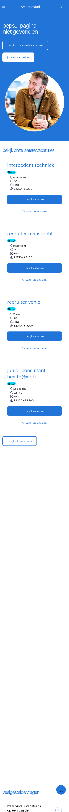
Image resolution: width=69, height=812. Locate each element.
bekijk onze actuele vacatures (25, 45)
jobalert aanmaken (18, 57)
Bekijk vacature (34, 199)
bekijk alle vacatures (19, 440)
